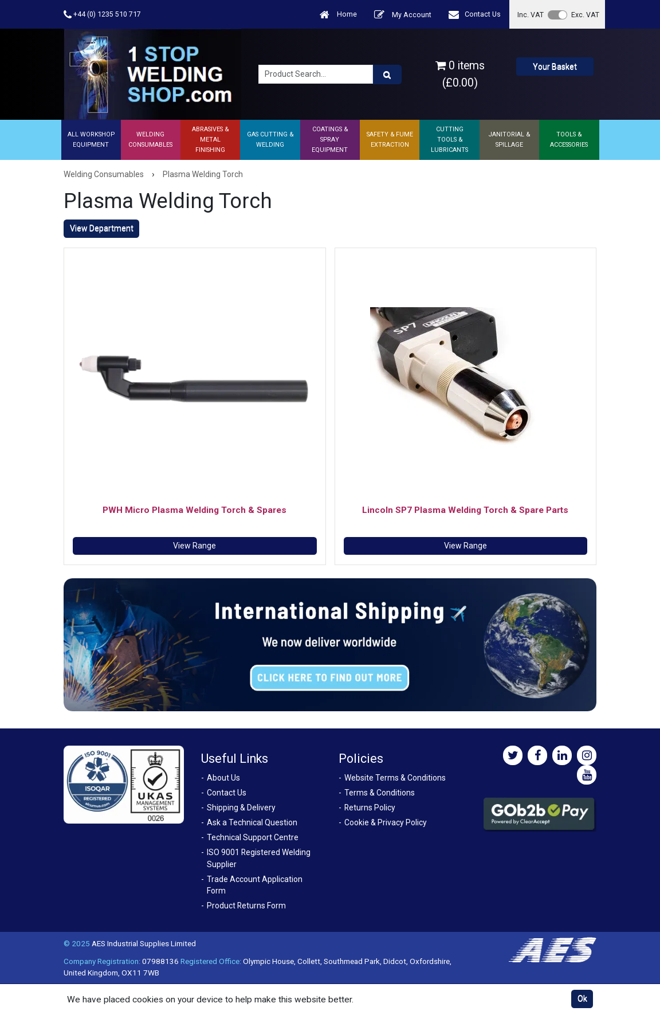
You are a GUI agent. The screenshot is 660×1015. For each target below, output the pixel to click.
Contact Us (475, 15)
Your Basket (555, 66)
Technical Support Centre (252, 837)
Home (338, 15)
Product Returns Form (246, 905)
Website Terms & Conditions (395, 777)
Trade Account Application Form (254, 885)
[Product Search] (387, 74)
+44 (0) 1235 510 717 (102, 15)
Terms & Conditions (379, 792)
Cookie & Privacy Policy (385, 822)
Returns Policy (369, 807)
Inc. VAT (530, 14)
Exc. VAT (585, 14)
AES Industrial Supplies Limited (144, 943)
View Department (101, 228)
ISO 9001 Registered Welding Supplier (259, 858)
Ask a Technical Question (252, 822)
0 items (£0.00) (460, 74)
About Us (223, 777)
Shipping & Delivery (241, 807)
